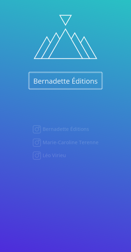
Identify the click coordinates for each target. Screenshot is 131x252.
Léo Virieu (53, 155)
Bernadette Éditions (65, 129)
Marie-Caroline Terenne (70, 142)
